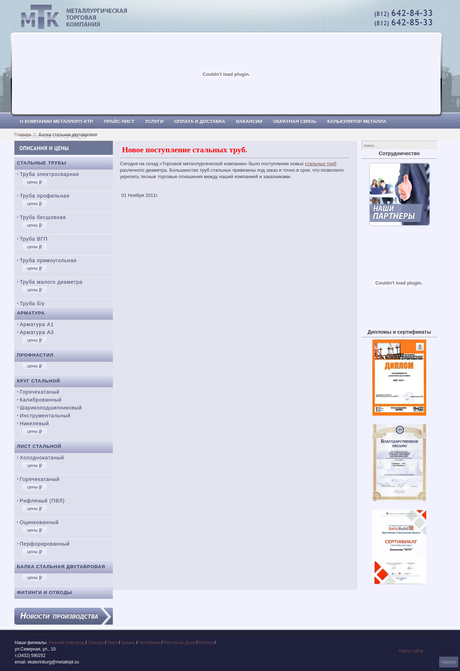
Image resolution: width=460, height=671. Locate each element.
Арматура (31, 313)
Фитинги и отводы (44, 592)
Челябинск (149, 642)
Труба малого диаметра (51, 282)
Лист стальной (39, 446)
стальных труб (320, 163)
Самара (96, 642)
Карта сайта (411, 650)
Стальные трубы (41, 163)
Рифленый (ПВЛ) (42, 501)
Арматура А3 (37, 332)
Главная (22, 134)
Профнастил (35, 355)
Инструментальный (45, 415)
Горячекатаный (40, 392)
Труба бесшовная (43, 217)
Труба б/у (32, 303)
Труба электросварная (49, 174)
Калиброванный (40, 400)
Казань (128, 642)
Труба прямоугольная (48, 260)
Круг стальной (38, 381)
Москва (206, 642)
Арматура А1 (37, 324)
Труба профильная (44, 196)
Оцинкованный (39, 522)
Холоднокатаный (42, 458)
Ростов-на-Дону (179, 642)
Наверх (448, 662)
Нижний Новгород (66, 642)
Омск (112, 642)
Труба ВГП (34, 239)
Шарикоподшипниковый (51, 408)
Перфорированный (45, 544)
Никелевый (34, 423)
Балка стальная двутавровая (61, 566)
